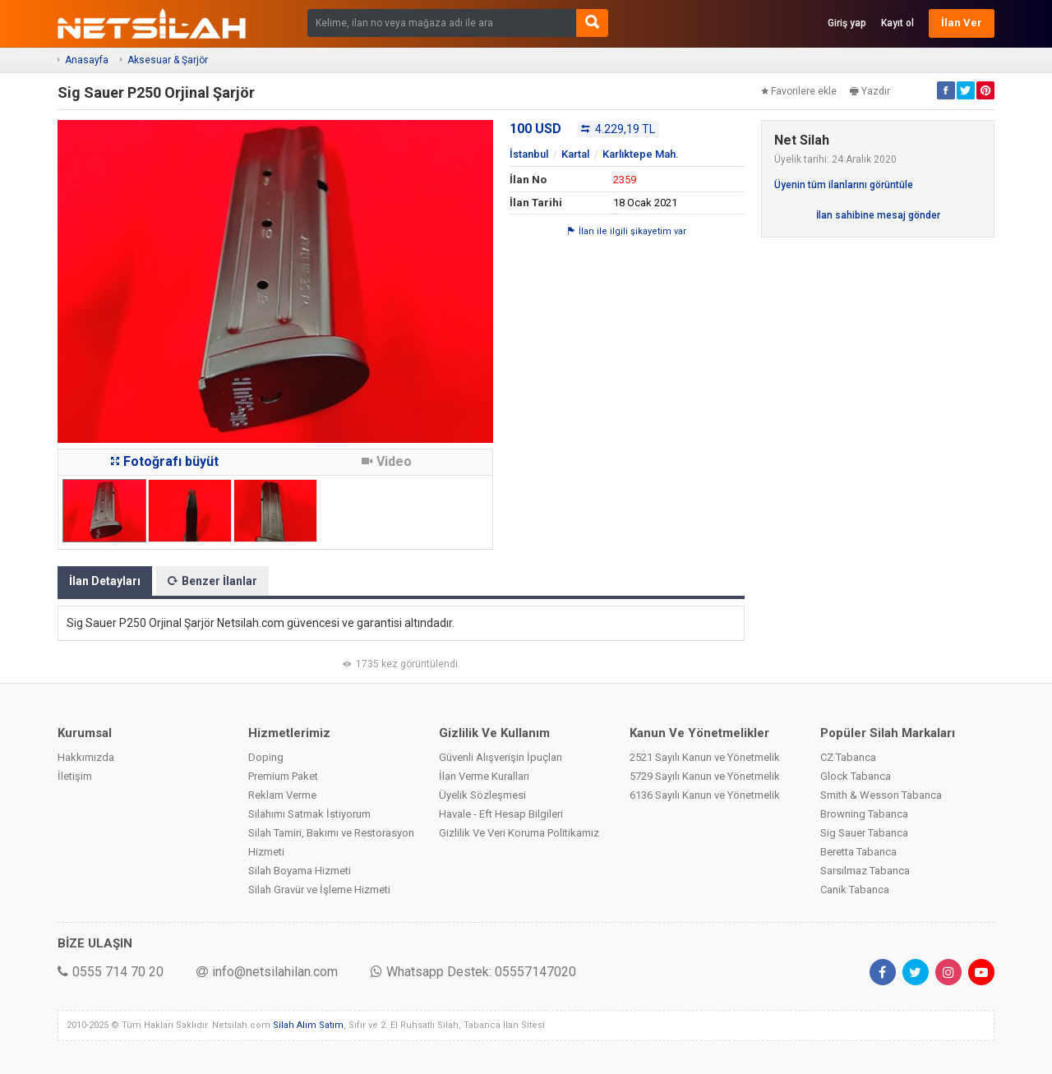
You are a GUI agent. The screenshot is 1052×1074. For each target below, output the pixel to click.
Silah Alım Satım (308, 1025)
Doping (266, 757)
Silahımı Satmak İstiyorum (309, 814)
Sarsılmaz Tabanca (865, 870)
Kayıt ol (897, 23)
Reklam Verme (282, 795)
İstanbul (529, 154)
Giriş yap (847, 23)
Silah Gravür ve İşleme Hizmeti (319, 889)
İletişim (75, 776)
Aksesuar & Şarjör (167, 60)
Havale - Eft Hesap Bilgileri (501, 814)
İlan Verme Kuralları (484, 776)
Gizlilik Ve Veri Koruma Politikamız (519, 833)
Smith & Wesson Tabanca (881, 795)
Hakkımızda (86, 757)
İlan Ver (961, 22)
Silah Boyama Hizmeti (299, 870)
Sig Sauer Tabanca (864, 833)
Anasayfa (86, 60)
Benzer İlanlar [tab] (212, 581)
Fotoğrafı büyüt (165, 461)
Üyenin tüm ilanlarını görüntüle (843, 185)
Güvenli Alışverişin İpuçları (500, 757)
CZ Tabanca (848, 757)
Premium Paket (283, 776)
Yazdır (870, 91)
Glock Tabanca (855, 776)
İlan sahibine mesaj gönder (878, 215)
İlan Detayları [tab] (105, 581)
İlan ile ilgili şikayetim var (627, 231)
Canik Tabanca (854, 889)
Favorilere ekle (799, 91)
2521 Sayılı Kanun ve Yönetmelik (705, 757)
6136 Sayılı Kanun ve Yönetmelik (705, 795)
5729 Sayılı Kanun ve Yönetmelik (705, 776)
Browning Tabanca (864, 814)
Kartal (575, 154)
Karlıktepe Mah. (640, 154)
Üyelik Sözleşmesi (482, 795)
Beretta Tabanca (858, 852)
